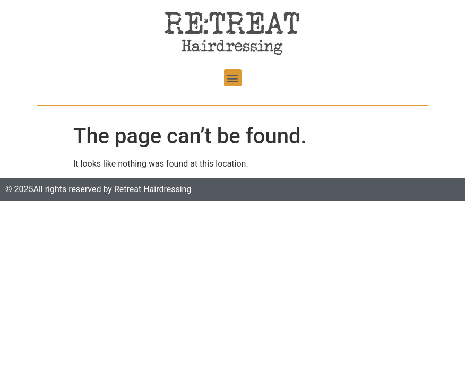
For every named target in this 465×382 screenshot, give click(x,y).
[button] (233, 77)
